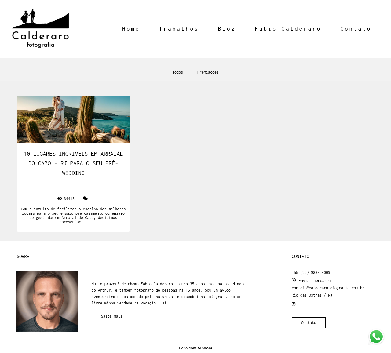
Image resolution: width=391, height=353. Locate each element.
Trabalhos (179, 29)
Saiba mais (111, 316)
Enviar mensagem (315, 280)
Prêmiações (208, 72)
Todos (177, 72)
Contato (355, 29)
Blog (227, 29)
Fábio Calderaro (288, 29)
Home (131, 29)
